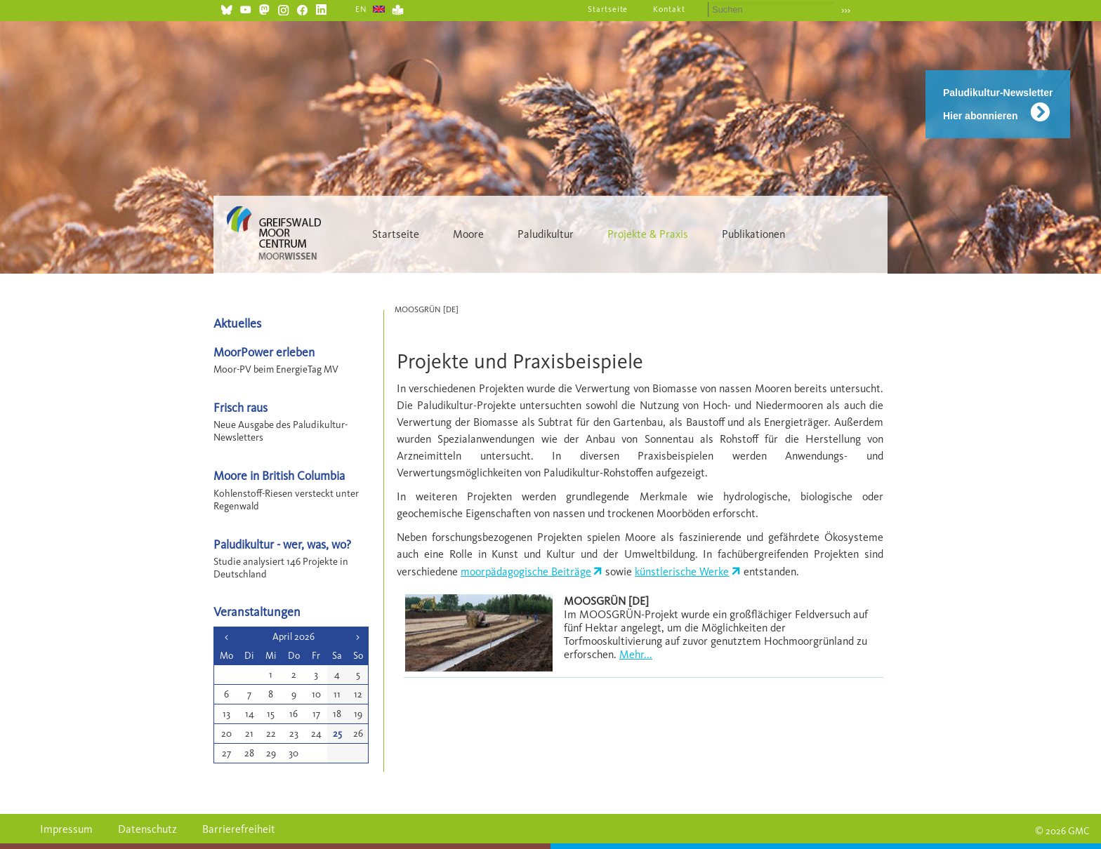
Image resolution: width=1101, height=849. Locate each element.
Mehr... (635, 654)
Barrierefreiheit (238, 829)
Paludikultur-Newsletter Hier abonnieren (998, 104)
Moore (468, 234)
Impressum (66, 829)
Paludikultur (545, 234)
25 (337, 734)
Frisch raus (240, 407)
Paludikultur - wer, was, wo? (282, 544)
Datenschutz (147, 829)
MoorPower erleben (264, 352)
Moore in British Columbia (279, 475)
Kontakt (669, 9)
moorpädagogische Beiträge (526, 571)
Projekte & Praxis (647, 234)
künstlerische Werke (682, 571)
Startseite (608, 9)
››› (845, 10)
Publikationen (753, 234)
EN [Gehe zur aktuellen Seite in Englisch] (361, 9)
